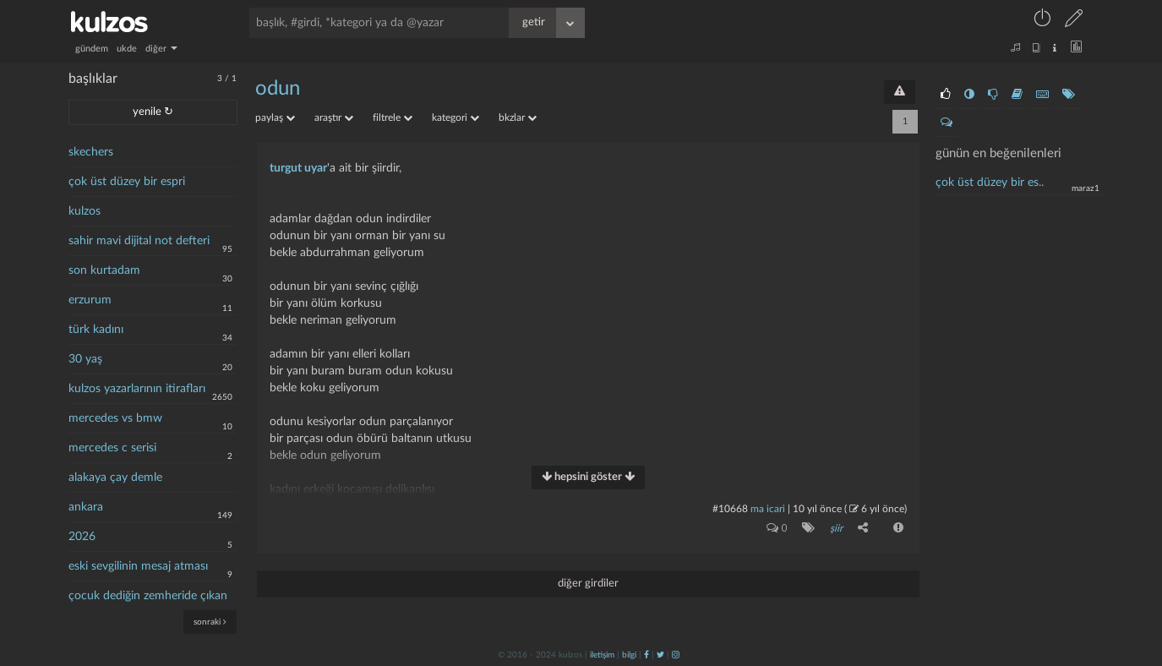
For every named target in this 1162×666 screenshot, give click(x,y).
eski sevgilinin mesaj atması (138, 566)
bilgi (629, 655)
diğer (161, 48)
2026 (81, 537)
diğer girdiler (588, 583)
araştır (333, 117)
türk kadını (95, 330)
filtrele (392, 117)
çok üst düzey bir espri (126, 182)
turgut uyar (298, 168)
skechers (90, 152)
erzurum (90, 300)
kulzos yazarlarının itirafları (136, 389)
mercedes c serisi (112, 448)
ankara (85, 507)
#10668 (730, 509)
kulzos (84, 211)
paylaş (275, 117)
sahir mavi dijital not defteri (139, 241)
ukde (127, 48)
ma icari (767, 509)
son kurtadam (104, 270)
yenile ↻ (153, 111)
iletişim (602, 655)
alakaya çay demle (115, 477)
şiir (836, 528)
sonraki (210, 621)
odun (277, 89)
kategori (455, 117)
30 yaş (85, 359)
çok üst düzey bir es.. (990, 182)
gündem (91, 48)
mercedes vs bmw (115, 418)
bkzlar (518, 117)
